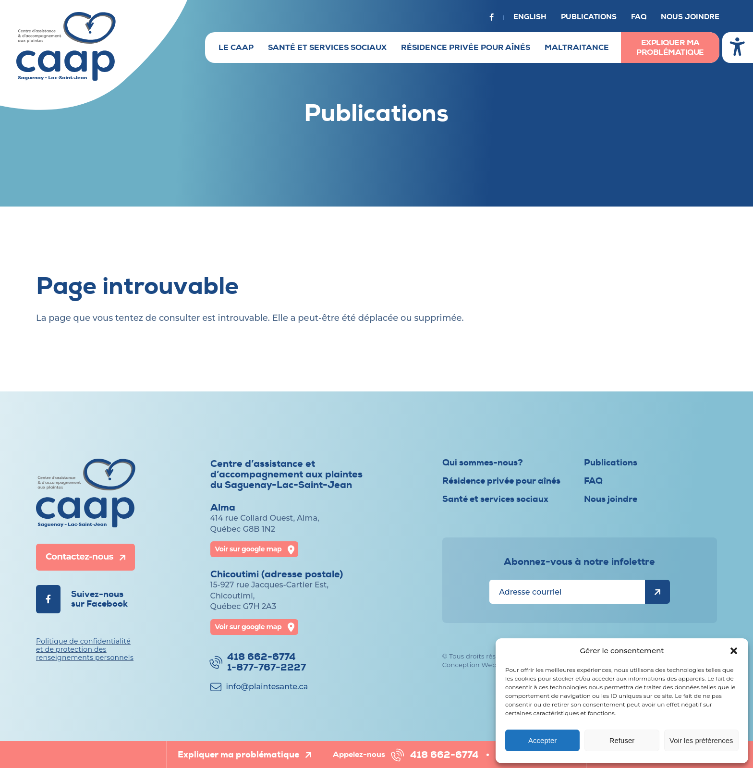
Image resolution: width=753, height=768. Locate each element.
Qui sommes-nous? (482, 462)
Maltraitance (577, 47)
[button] (734, 651)
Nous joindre (690, 17)
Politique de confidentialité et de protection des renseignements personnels (85, 649)
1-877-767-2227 (266, 667)
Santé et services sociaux (327, 47)
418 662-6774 (444, 755)
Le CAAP (236, 47)
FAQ (638, 17)
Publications (589, 17)
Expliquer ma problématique (670, 47)
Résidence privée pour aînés (465, 47)
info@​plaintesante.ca (267, 686)
